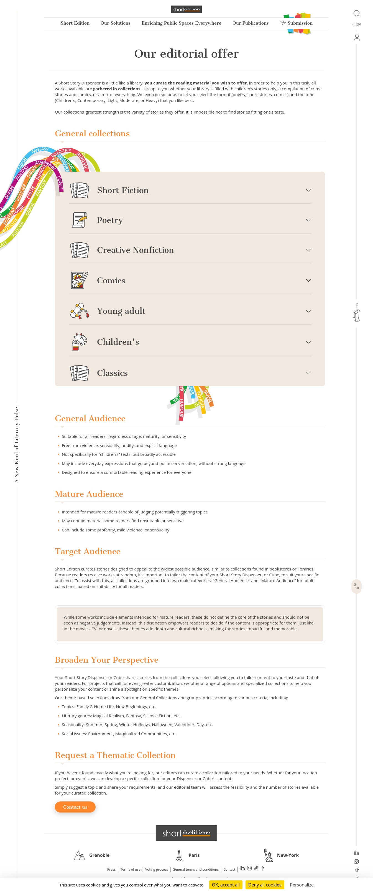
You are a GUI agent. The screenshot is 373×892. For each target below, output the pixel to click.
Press (111, 869)
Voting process (156, 869)
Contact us (75, 807)
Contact (229, 869)
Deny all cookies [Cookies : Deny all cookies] (265, 885)
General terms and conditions (196, 869)
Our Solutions (116, 23)
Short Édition (75, 23)
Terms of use (130, 869)
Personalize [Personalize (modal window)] (302, 885)
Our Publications (251, 23)
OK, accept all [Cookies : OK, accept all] (226, 885)
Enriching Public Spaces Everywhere (181, 23)
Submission (296, 23)
